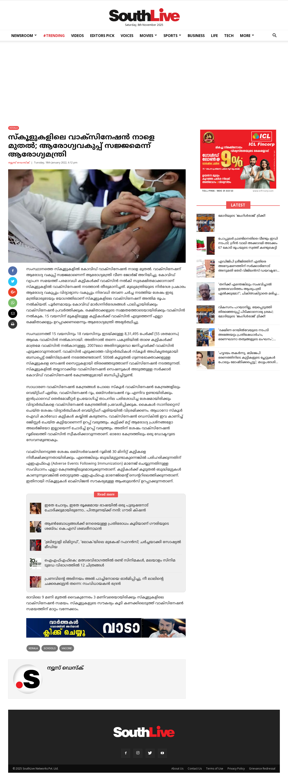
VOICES (127, 35)
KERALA (14, 127)
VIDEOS (77, 35)
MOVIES (148, 35)
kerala (33, 648)
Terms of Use (214, 768)
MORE (247, 35)
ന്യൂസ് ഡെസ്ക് (19, 162)
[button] (274, 36)
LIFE (214, 35)
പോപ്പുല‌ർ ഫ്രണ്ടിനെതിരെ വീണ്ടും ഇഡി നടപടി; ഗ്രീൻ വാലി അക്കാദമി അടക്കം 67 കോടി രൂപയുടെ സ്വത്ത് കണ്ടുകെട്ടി (248, 243)
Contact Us (195, 768)
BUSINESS (196, 35)
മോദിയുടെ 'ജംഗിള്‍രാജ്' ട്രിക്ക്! (242, 216)
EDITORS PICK (102, 35)
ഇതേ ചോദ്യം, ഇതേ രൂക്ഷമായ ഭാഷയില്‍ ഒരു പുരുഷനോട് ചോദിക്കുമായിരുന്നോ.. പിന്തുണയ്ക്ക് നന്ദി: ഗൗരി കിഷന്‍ (99, 508)
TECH (229, 35)
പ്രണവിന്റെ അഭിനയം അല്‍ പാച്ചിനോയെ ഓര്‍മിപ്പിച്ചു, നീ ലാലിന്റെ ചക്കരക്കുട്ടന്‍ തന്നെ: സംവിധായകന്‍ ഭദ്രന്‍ (106, 581)
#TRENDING (54, 35)
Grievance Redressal (262, 768)
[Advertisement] (144, 80)
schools (50, 648)
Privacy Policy (236, 768)
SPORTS (172, 35)
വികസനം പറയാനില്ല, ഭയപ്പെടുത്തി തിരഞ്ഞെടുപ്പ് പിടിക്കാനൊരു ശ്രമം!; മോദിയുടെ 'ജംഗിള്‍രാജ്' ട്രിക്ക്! (246, 312)
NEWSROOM (24, 35)
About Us (177, 768)
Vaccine (67, 648)
